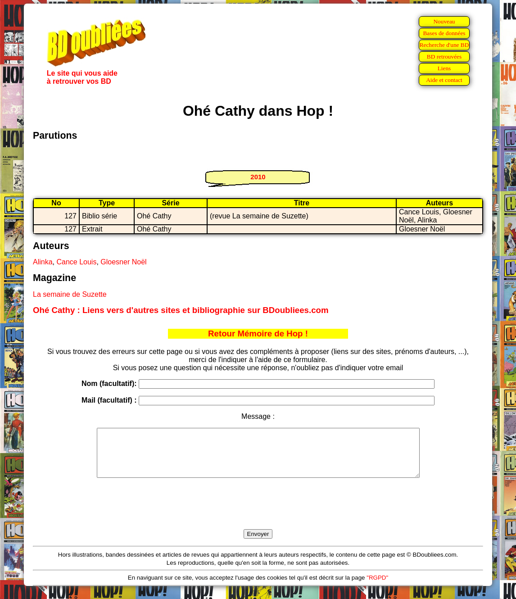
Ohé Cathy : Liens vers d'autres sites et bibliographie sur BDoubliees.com (181, 310)
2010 (257, 177)
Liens (444, 68)
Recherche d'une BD (444, 44)
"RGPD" (377, 587)
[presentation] (258, 513)
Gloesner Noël (123, 262)
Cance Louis (76, 262)
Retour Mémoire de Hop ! (258, 333)
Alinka (43, 262)
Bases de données (444, 33)
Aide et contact (444, 80)
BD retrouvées (444, 56)
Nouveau (444, 21)
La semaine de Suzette (70, 294)
